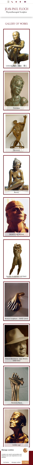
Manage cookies (16, 462)
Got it (25, 462)
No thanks (5, 462)
